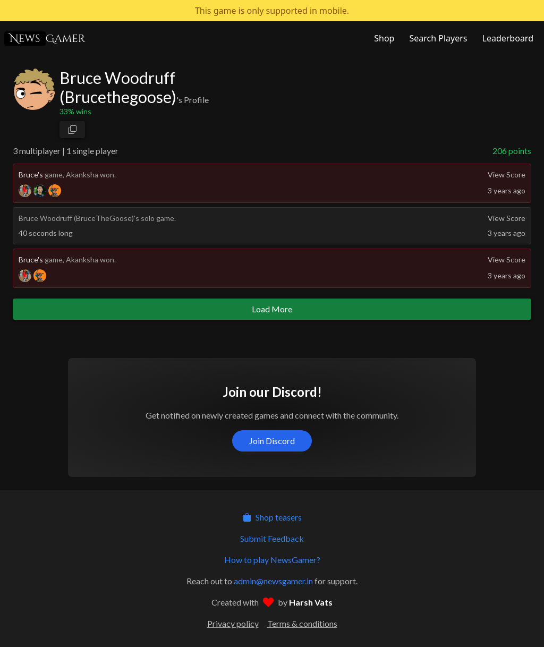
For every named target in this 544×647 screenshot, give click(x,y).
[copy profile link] (72, 129)
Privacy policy (233, 623)
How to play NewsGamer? (272, 560)
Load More (272, 309)
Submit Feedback (272, 538)
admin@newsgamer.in (273, 581)
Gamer (44, 38)
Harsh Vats (311, 602)
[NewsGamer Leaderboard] (507, 38)
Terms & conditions (302, 623)
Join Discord (272, 441)
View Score (506, 174)
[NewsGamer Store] (383, 38)
